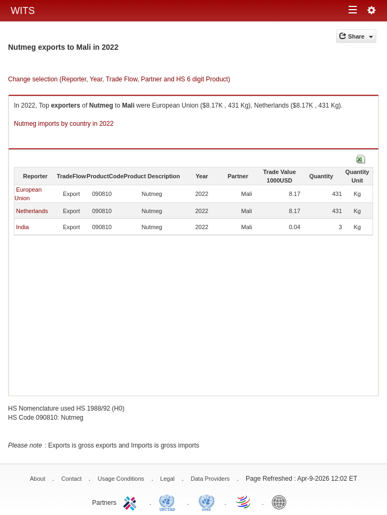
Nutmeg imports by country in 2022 (63, 123)
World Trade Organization (244, 501)
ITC (131, 501)
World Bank (281, 501)
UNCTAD (169, 501)
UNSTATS (206, 501)
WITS (23, 10)
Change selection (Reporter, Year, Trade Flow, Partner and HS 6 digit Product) (119, 79)
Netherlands (32, 211)
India (22, 227)
